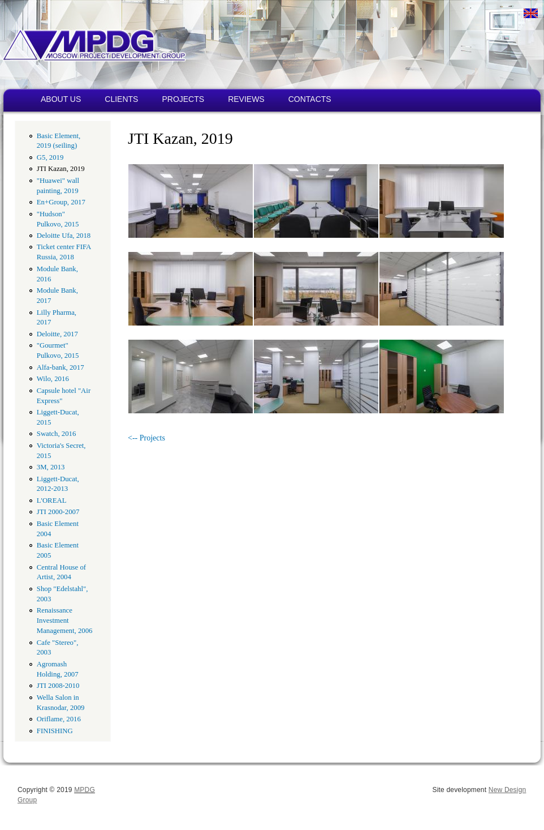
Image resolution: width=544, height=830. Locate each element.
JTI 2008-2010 (58, 686)
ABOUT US (61, 99)
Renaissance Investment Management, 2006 (65, 620)
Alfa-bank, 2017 (60, 367)
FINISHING (55, 731)
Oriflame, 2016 (59, 719)
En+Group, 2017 (61, 202)
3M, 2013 (51, 467)
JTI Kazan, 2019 (61, 169)
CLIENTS (121, 99)
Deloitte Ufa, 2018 (63, 235)
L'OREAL (52, 500)
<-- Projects (146, 438)
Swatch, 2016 (56, 434)
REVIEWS (246, 99)
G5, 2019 (50, 157)
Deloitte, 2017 (57, 334)
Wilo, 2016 (53, 379)
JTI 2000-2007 (58, 512)
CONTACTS (309, 99)
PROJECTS (183, 99)
